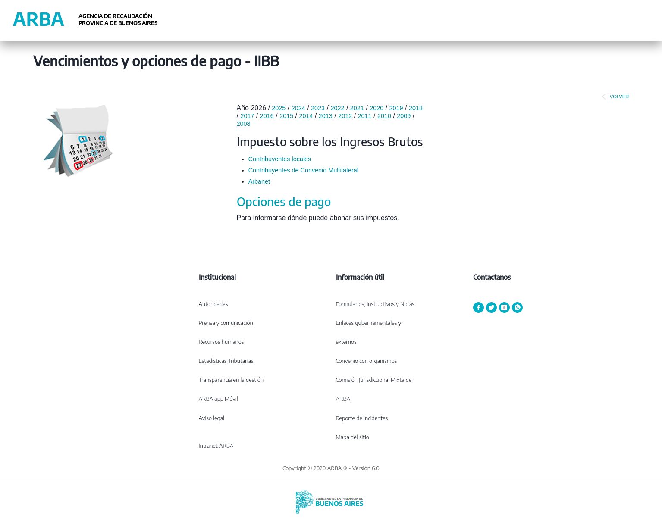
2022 (337, 108)
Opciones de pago (284, 201)
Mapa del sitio (352, 437)
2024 (298, 108)
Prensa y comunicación (226, 322)
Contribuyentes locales (279, 159)
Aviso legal (212, 418)
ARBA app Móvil (218, 398)
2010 (384, 115)
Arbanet (259, 181)
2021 (357, 108)
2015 (286, 115)
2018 (416, 108)
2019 (396, 108)
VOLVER (614, 96)
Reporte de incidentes (362, 418)
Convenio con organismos (366, 360)
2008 (244, 123)
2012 (345, 115)
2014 (306, 115)
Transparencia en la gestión (231, 379)
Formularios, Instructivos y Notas (375, 303)
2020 (376, 108)
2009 (404, 115)
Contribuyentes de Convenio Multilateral (303, 170)
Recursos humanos (221, 341)
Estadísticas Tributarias (226, 360)
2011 (365, 115)
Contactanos (492, 277)
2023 (318, 108)
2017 (247, 115)
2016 (267, 115)
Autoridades (213, 303)
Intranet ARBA (216, 445)
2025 (279, 108)
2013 (326, 115)
